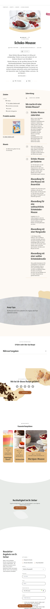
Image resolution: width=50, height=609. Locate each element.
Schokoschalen (19, 446)
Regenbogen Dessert (8, 446)
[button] (25, 35)
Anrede (24, 566)
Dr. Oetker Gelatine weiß (14, 103)
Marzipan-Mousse (36, 446)
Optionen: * (25, 557)
